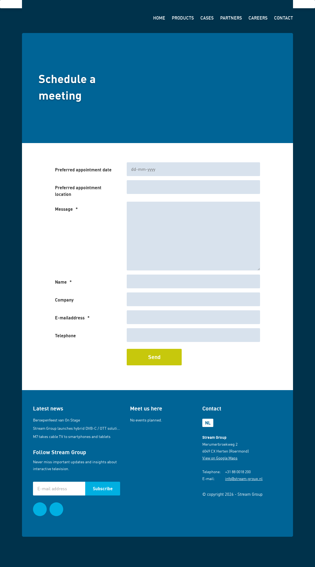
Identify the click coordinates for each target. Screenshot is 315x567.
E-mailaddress (72, 317)
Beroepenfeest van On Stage (56, 420)
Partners (231, 18)
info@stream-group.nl (243, 478)
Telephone (65, 335)
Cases (207, 18)
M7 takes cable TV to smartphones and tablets (71, 436)
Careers (257, 18)
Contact (283, 18)
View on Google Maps (219, 458)
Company (64, 300)
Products (183, 18)
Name (63, 282)
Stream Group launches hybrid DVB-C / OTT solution (77, 428)
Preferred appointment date (83, 169)
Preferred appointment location (78, 191)
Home (159, 18)
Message (66, 209)
